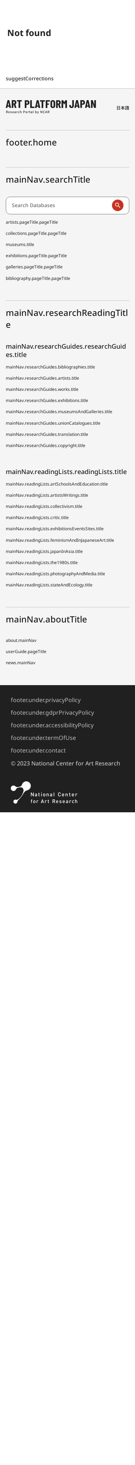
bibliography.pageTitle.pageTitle (38, 278)
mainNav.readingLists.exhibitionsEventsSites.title (55, 529)
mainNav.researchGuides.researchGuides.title (66, 350)
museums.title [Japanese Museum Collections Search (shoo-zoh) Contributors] (20, 244)
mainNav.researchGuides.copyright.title (45, 445)
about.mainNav (21, 640)
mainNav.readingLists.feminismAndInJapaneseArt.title (60, 540)
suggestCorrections (30, 78)
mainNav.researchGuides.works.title (42, 389)
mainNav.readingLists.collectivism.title (44, 506)
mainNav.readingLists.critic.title (37, 517)
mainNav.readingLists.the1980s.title (42, 562)
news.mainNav (20, 663)
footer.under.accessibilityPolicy (52, 725)
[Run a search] (117, 205)
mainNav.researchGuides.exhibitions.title (47, 400)
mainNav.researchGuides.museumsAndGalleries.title (59, 411)
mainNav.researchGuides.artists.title (42, 378)
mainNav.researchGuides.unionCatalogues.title (53, 423)
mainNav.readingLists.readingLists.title (66, 471)
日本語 (122, 108)
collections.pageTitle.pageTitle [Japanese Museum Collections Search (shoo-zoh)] (36, 233)
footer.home (31, 142)
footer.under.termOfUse (43, 738)
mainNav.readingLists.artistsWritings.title (47, 495)
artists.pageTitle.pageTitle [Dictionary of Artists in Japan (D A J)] (32, 222)
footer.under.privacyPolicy (46, 700)
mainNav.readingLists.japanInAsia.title (44, 551)
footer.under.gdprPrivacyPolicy (52, 712)
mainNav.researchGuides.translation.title (47, 434)
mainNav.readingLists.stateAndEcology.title (49, 585)
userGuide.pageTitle (26, 651)
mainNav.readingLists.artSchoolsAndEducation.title (57, 484)
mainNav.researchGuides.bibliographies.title (50, 367)
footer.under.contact (38, 750)
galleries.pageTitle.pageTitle (34, 267)
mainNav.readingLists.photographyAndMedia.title (55, 574)
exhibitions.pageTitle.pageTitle (36, 256)
